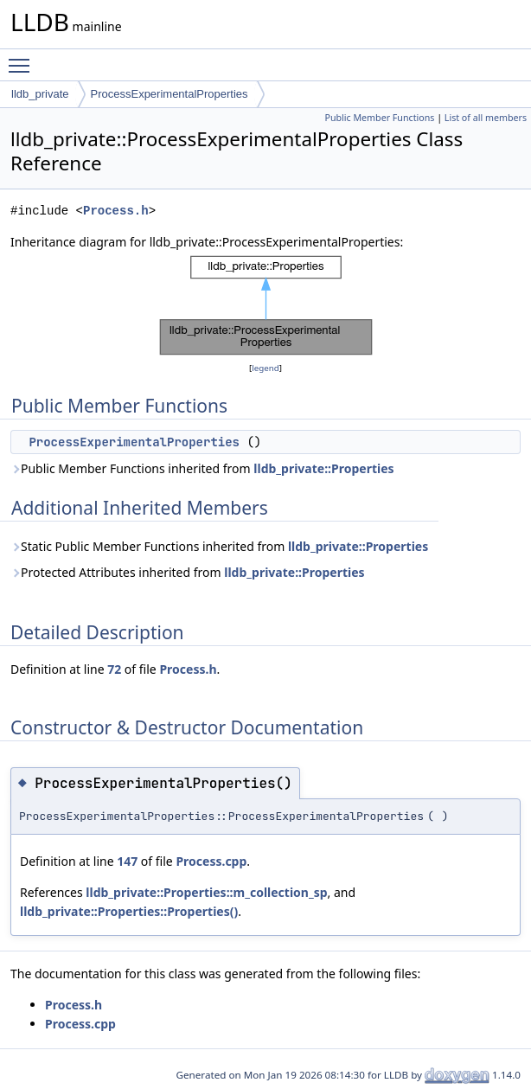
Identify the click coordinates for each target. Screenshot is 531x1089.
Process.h (116, 210)
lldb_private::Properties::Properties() (129, 911)
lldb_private (40, 93)
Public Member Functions (379, 118)
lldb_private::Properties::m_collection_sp (206, 892)
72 (114, 669)
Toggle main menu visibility (23, 58)
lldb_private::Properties (323, 468)
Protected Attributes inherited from (187, 572)
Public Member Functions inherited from (202, 468)
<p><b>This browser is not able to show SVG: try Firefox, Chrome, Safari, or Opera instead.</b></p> (266, 305)
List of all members (486, 118)
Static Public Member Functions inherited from (219, 546)
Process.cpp (211, 861)
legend (265, 368)
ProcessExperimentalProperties (169, 93)
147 (127, 861)
